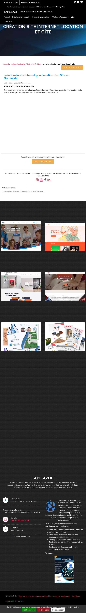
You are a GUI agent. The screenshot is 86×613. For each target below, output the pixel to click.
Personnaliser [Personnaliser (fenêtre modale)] (58, 610)
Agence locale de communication (33, 597)
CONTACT (8, 22)
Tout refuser (44, 610)
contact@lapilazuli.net (30, 2)
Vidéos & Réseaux (60, 17)
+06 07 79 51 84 (11, 2)
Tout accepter (29, 610)
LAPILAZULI (10, 12)
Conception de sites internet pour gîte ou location (23, 192)
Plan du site (18, 602)
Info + (73, 17)
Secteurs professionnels (59, 597)
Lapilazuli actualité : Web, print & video (26, 64)
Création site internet (21, 17)
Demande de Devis (71, 68)
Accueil (7, 17)
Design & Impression (41, 17)
